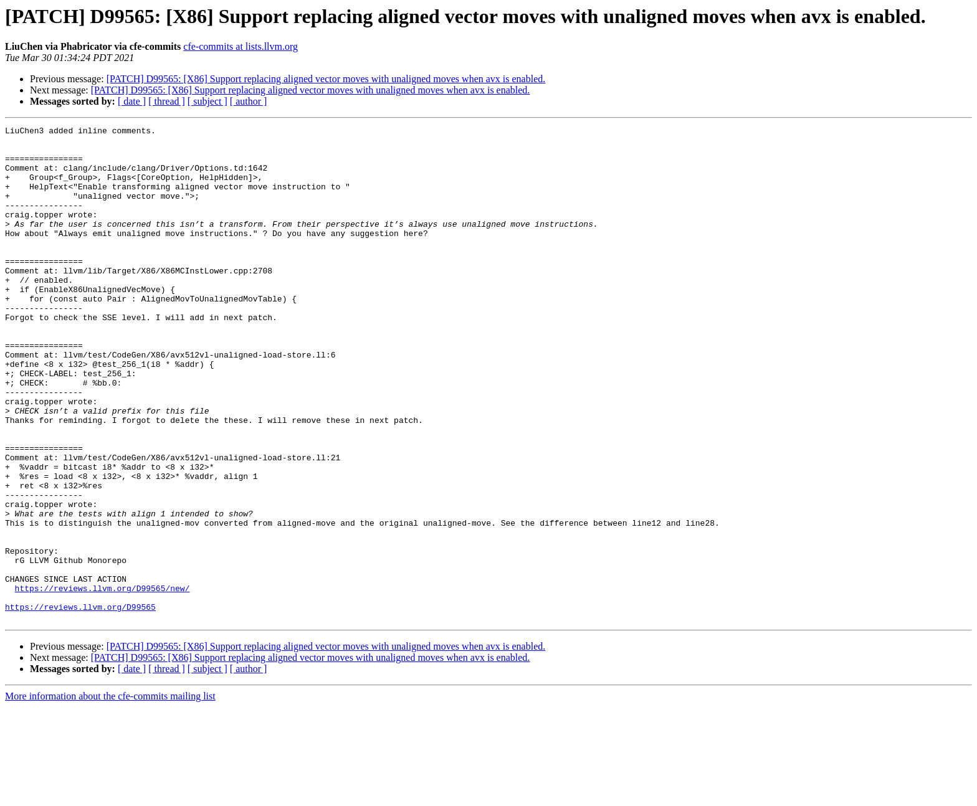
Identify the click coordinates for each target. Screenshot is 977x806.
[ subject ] (207, 101)
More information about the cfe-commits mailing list (110, 795)
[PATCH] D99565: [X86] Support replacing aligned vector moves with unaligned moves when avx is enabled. (326, 78)
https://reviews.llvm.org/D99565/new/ (102, 681)
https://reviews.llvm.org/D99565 (80, 703)
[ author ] (248, 101)
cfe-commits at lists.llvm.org (240, 46)
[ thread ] (166, 101)
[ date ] (132, 101)
